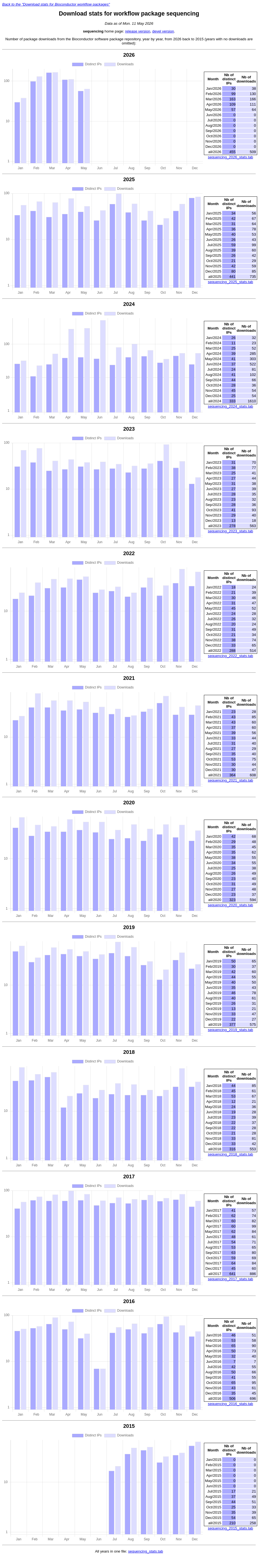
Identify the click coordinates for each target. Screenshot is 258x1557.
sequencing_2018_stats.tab (230, 1154)
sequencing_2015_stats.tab (230, 1528)
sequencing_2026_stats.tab (230, 157)
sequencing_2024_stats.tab (230, 406)
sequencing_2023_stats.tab (230, 531)
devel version (163, 31)
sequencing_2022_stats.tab (230, 656)
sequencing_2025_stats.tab (230, 282)
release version (137, 31)
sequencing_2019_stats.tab (230, 1030)
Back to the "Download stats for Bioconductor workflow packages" (56, 4)
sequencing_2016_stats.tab (230, 1404)
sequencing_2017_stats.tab (230, 1279)
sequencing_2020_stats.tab (230, 905)
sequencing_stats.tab (145, 1551)
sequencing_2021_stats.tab (230, 780)
